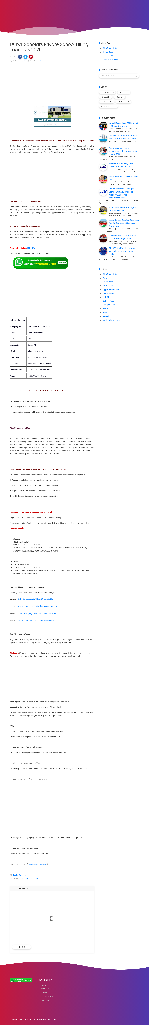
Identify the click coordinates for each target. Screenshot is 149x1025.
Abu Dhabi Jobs (110, 48)
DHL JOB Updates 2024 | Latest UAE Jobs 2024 (36, 599)
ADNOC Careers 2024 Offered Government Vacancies (37, 606)
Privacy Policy (47, 996)
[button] (20, 57)
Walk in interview (110, 59)
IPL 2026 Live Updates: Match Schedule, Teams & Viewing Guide (122, 251)
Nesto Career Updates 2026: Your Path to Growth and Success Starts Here (124, 223)
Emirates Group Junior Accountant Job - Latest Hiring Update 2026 (123, 151)
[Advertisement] (52, 81)
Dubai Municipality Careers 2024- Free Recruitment (37, 613)
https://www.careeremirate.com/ (37, 864)
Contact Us (46, 992)
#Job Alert (35, 878)
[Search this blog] (119, 76)
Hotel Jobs (108, 55)
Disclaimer (45, 1000)
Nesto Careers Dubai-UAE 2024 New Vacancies (36, 621)
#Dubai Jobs (24, 878)
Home (43, 985)
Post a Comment (20, 875)
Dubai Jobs (108, 52)
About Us (45, 988)
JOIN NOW (31, 248)
